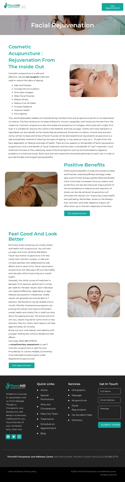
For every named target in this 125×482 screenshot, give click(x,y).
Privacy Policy (31, 471)
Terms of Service (16, 471)
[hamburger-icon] (23, 7)
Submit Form (110, 424)
